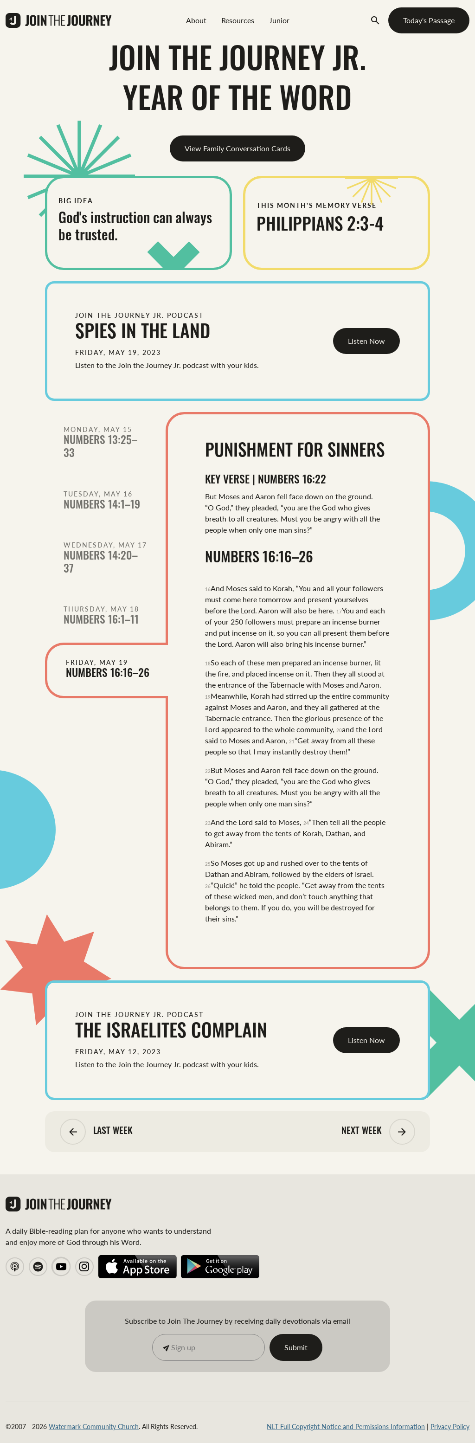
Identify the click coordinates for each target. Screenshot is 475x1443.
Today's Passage (429, 20)
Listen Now (366, 340)
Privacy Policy (449, 1426)
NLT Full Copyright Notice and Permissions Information (346, 1426)
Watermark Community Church (94, 1426)
